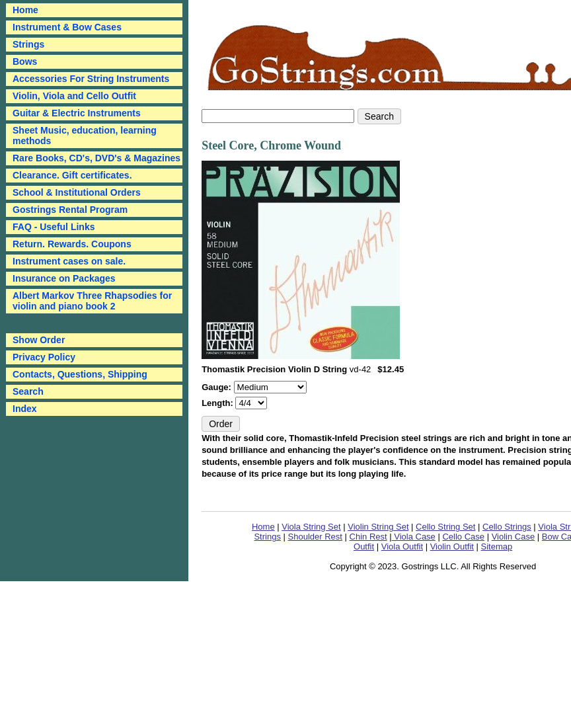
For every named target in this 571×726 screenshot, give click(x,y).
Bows (25, 61)
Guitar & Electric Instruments (77, 113)
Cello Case (463, 537)
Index (25, 408)
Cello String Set (445, 527)
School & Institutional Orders (77, 192)
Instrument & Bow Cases (67, 27)
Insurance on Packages (64, 278)
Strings (28, 44)
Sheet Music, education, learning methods (85, 135)
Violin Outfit (452, 546)
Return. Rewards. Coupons (72, 244)
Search (28, 391)
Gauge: (217, 387)
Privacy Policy (44, 357)
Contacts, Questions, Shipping (80, 374)
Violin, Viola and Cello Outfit (74, 96)
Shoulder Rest (315, 537)
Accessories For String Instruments (91, 78)
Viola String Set (311, 527)
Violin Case (513, 537)
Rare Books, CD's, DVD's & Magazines (96, 158)
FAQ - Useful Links (54, 227)
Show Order (39, 340)
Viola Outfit (402, 546)
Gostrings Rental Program (70, 209)
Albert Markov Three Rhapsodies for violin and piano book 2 (92, 300)
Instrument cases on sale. (69, 261)
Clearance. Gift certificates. (72, 175)
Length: (218, 403)
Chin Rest (368, 537)
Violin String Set (378, 527)
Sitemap (497, 546)
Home (263, 527)
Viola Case (414, 537)
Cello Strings (506, 527)
